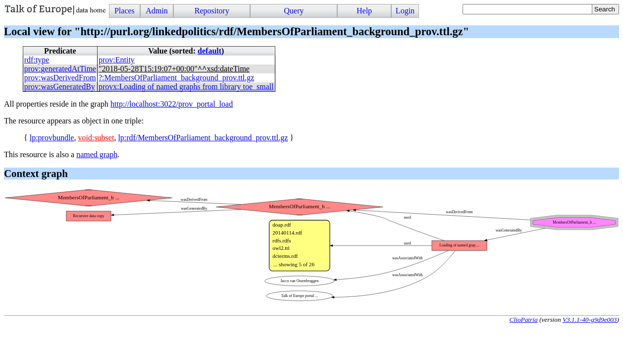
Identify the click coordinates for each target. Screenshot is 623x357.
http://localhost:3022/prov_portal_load (171, 104)
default (209, 51)
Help (364, 10)
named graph (96, 154)
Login (405, 10)
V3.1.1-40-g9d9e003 (590, 319)
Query (294, 10)
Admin (156, 10)
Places (124, 10)
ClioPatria (524, 319)
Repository (212, 10)
